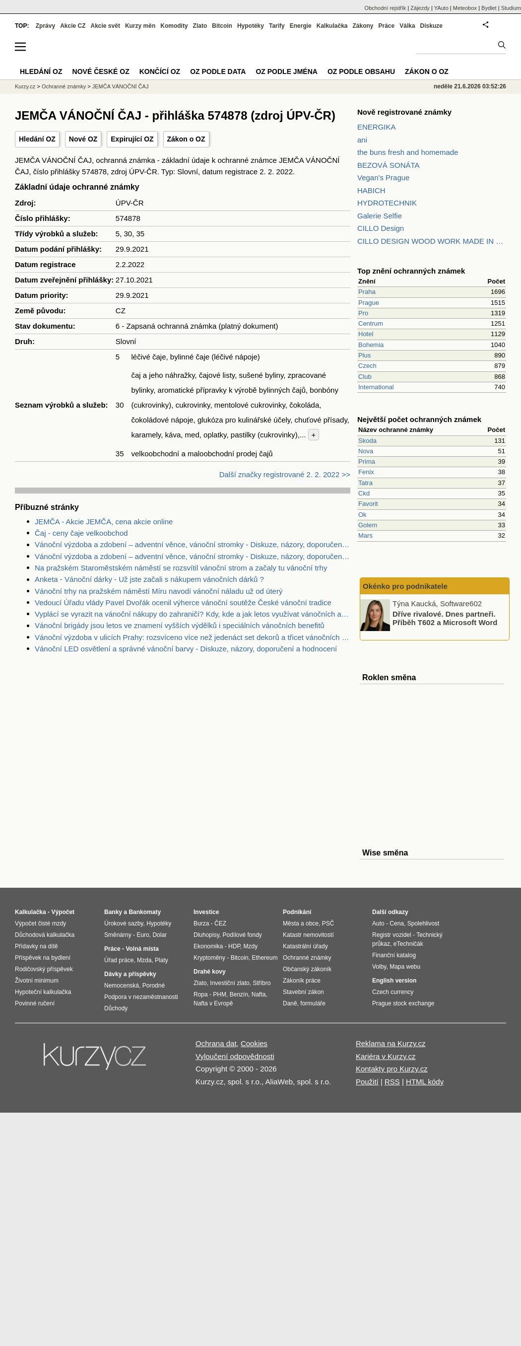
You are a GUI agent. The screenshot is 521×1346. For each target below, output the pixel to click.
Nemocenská (121, 985)
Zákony (362, 25)
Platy (161, 960)
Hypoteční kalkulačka (43, 992)
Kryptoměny (209, 957)
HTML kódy (425, 1081)
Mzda (144, 960)
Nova (365, 451)
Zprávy (45, 25)
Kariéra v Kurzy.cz (386, 1056)
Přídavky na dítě (36, 946)
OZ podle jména (286, 71)
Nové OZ (83, 139)
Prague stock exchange (403, 1003)
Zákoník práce (302, 980)
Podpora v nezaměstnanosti (141, 996)
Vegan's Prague (383, 177)
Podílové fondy (241, 934)
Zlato (200, 25)
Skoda (367, 440)
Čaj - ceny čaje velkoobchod (81, 533)
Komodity (174, 25)
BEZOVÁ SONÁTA (388, 165)
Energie (301, 25)
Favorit (368, 503)
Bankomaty (145, 912)
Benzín (239, 994)
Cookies (254, 1043)
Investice (206, 912)
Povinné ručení (35, 1003)
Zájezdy (420, 8)
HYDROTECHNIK (387, 203)
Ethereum (264, 957)
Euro (142, 934)
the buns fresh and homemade (407, 152)
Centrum (370, 323)
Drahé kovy (210, 971)
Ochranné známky (64, 86)
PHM (219, 994)
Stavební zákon (303, 992)
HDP (234, 946)
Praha (367, 291)
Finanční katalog (394, 955)
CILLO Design (380, 228)
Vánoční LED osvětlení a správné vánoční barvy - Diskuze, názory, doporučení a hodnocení (186, 648)
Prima (366, 461)
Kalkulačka (332, 25)
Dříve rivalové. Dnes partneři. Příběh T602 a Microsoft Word (444, 618)
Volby (379, 966)
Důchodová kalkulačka (44, 934)
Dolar (159, 934)
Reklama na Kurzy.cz (391, 1043)
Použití (367, 1081)
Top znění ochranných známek (411, 271)
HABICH (371, 190)
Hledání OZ (37, 139)
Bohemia (371, 345)
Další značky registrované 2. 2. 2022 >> (284, 474)
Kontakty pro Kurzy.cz (392, 1068)
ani (362, 140)
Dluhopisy (206, 934)
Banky (113, 912)
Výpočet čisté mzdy (40, 923)
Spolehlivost (423, 923)
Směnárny (117, 934)
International (376, 387)
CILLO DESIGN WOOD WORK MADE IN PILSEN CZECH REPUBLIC (431, 241)
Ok (362, 514)
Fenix (366, 472)
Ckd (364, 493)
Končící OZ (159, 71)
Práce (387, 25)
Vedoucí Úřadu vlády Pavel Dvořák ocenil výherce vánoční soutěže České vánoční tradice (183, 602)
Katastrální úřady (305, 946)
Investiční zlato (229, 983)
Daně (290, 1003)
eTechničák (408, 943)
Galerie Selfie (379, 216)
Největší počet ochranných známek (419, 419)
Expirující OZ (132, 139)
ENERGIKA (376, 127)
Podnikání (297, 912)
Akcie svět (105, 25)
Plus (364, 355)
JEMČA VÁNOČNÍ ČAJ (120, 86)
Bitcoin (222, 25)
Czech (367, 365)
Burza (201, 923)
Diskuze (431, 25)
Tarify (277, 25)
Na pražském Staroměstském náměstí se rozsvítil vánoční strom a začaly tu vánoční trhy (181, 568)
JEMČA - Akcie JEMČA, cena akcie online (104, 521)
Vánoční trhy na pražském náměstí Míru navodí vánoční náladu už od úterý (158, 591)
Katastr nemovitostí (308, 934)
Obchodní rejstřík (385, 8)
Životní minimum (37, 980)
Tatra (365, 483)
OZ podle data (218, 71)
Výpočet (62, 912)
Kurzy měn (140, 25)
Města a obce (301, 923)
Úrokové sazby (123, 923)
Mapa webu (405, 966)
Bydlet (489, 8)
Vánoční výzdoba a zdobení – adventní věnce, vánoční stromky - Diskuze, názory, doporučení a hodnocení (192, 544)
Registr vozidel (391, 934)
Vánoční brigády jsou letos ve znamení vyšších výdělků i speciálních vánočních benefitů (180, 625)
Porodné (153, 985)
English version (394, 980)
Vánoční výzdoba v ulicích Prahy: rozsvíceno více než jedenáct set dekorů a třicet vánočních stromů (192, 637)
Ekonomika (208, 946)
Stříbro (261, 983)
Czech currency (392, 992)
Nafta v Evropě (213, 1003)
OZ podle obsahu (361, 71)
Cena (397, 923)
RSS (392, 1081)
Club (365, 376)
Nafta (259, 994)
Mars (365, 535)
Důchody (116, 1008)
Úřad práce (118, 960)
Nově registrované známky (404, 112)
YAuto (441, 8)
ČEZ (220, 923)
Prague (368, 302)
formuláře (313, 1003)
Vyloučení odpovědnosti (234, 1056)
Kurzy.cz (25, 86)
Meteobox (465, 8)
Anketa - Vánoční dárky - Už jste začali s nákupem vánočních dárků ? (149, 579)
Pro (363, 313)
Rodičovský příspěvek (44, 969)
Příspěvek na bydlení (42, 957)
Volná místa (142, 948)
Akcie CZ (72, 25)
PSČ (328, 923)
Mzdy (251, 946)
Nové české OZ (101, 71)
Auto (378, 923)
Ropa (201, 994)
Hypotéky (250, 25)
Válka (407, 25)
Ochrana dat (216, 1043)
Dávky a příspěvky (130, 974)
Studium (511, 8)
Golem (367, 525)
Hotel (365, 334)
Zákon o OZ (186, 139)
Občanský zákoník (307, 969)
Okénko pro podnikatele (405, 586)
